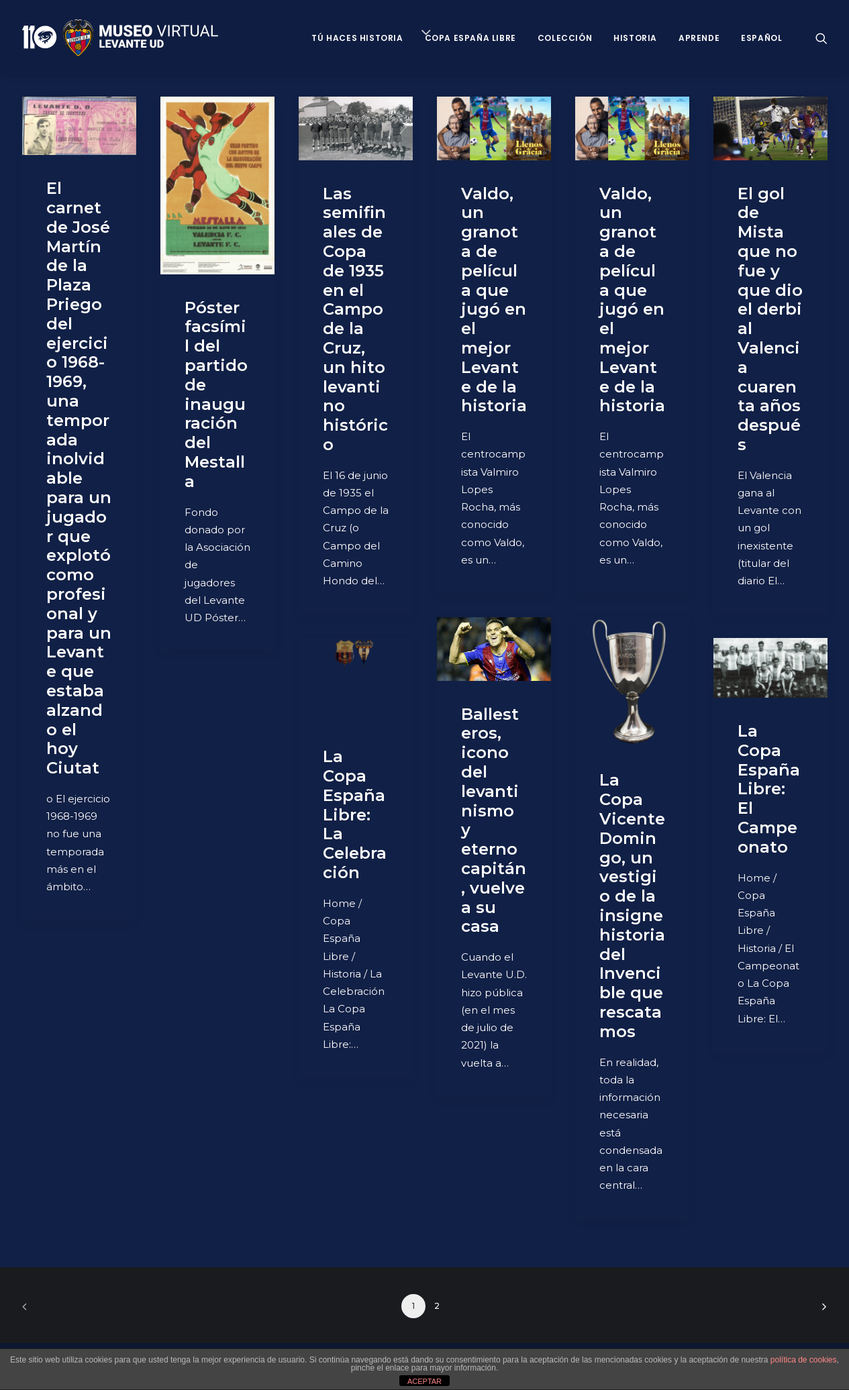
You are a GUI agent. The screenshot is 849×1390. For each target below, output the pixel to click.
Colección (565, 38)
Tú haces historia (357, 38)
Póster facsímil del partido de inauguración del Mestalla (216, 394)
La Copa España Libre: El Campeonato (769, 789)
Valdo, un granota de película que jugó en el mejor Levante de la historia (494, 300)
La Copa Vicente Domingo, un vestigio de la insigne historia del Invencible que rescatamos (632, 905)
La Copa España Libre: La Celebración (355, 814)
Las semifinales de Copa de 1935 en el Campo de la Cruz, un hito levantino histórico (355, 319)
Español (761, 38)
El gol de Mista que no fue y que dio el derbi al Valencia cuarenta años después (770, 319)
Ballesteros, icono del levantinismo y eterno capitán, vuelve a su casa (493, 820)
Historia (635, 38)
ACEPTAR (424, 1381)
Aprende (699, 38)
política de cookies (803, 1360)
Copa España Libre (470, 38)
